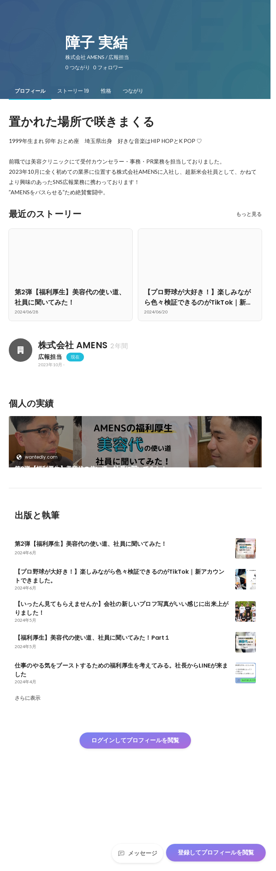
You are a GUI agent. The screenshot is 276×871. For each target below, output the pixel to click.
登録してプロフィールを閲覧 (216, 852)
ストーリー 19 (73, 91)
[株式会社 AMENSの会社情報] (20, 350)
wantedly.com (39, 457)
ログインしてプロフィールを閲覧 (135, 815)
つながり (133, 91)
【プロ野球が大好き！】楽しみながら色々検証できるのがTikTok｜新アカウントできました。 (69, 523)
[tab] (30, 91)
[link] (135, 451)
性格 (106, 91)
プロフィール (30, 91)
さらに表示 (27, 772)
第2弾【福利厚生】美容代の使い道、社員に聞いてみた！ (91, 468)
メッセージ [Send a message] (137, 853)
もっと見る (249, 214)
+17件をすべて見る (200, 514)
